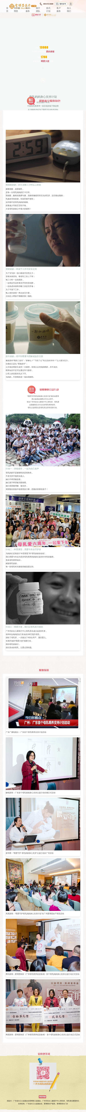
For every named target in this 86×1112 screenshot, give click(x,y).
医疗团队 (38, 9)
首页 (7, 9)
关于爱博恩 (17, 9)
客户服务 (59, 9)
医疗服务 (28, 9)
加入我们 (69, 9)
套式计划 (48, 9)
